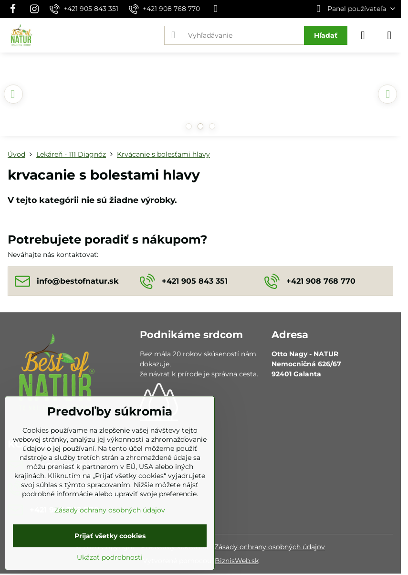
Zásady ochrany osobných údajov (269, 547)
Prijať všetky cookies (110, 536)
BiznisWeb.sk (237, 560)
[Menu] (389, 35)
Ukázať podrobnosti (110, 557)
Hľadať (325, 35)
